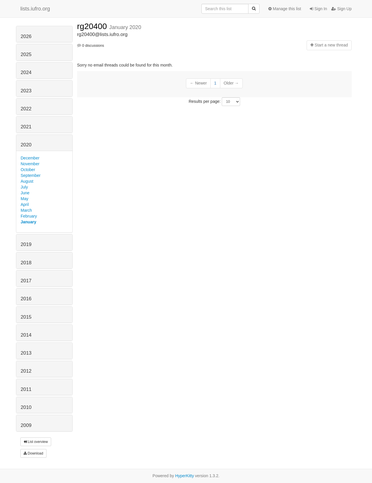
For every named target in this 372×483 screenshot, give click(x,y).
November (30, 163)
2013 (26, 353)
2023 (26, 91)
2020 (26, 145)
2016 (26, 298)
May (24, 198)
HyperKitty (184, 475)
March (26, 210)
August (27, 181)
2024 (26, 72)
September (30, 175)
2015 (26, 317)
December (30, 158)
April (25, 204)
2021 (26, 127)
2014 (26, 335)
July (24, 187)
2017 (26, 280)
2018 (26, 262)
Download (33, 453)
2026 (26, 36)
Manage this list (284, 8)
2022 (26, 109)
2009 (26, 425)
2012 (26, 371)
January (28, 222)
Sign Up (341, 8)
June (25, 193)
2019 (26, 244)
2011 (26, 389)
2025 (26, 54)
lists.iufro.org (35, 9)
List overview (36, 442)
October (28, 169)
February (29, 216)
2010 (26, 407)
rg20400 (93, 26)
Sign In (318, 8)
